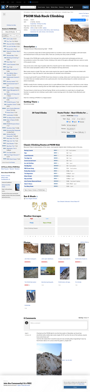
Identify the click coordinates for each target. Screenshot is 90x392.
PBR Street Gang (11, 159)
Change (76, 115)
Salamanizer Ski (34, 31)
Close (75, 387)
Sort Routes (12, 162)
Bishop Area (48, 12)
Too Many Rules (11, 117)
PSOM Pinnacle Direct (13, 124)
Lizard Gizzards (11, 64)
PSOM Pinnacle (11, 102)
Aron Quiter (33, 30)
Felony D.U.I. (10, 49)
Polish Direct (10, 112)
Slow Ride (9, 62)
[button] (65, 32)
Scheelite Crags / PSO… (68, 12)
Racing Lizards (11, 81)
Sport (74, 121)
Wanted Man (10, 55)
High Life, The (11, 141)
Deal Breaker (10, 143)
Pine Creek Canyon (56, 12)
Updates (45, 28)
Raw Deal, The (11, 138)
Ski (25, 2)
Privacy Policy (81, 383)
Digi (8, 67)
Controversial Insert (12, 83)
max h (26, 333)
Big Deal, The (10, 146)
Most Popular (5, 169)
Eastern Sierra (40, 12)
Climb (2, 2)
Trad (69, 121)
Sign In (86, 7)
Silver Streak (10, 88)
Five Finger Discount (12, 155)
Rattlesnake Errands (12, 77)
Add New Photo (84, 242)
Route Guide (41, 7)
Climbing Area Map (11, 25)
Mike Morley (47, 30)
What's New (54, 7)
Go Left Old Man (11, 46)
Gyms (47, 7)
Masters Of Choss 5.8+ (13, 94)
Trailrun (18, 2)
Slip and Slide (11, 44)
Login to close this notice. (23, 385)
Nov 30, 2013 (69, 360)
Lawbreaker (10, 115)
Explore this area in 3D (78, 20)
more (63, 360)
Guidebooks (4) (5, 179)
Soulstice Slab (11, 128)
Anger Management (12, 90)
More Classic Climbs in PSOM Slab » (35, 190)
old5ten (32, 28)
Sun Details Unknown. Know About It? (68, 201)
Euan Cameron (40, 30)
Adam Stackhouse (54, 30)
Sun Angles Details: (39, 204)
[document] (75, 384)
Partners (61, 7)
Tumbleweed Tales (12, 98)
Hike (13, 2)
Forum (67, 7)
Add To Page (85, 16)
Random (17, 169)
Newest (12, 169)
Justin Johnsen (42, 31)
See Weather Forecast (31, 35)
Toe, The (9, 41)
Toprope (81, 121)
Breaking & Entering (12, 57)
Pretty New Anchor (12, 69)
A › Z (17, 35)
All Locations (27, 12)
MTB (8, 2)
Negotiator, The (11, 148)
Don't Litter (10, 39)
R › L (11, 35)
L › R (5, 35)
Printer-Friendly (5, 175)
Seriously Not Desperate (13, 130)
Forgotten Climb (11, 104)
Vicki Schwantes (50, 31)
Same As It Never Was (13, 51)
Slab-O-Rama (11, 120)
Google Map (33, 23)
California (33, 12)
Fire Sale (9, 152)
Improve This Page (84, 13)
